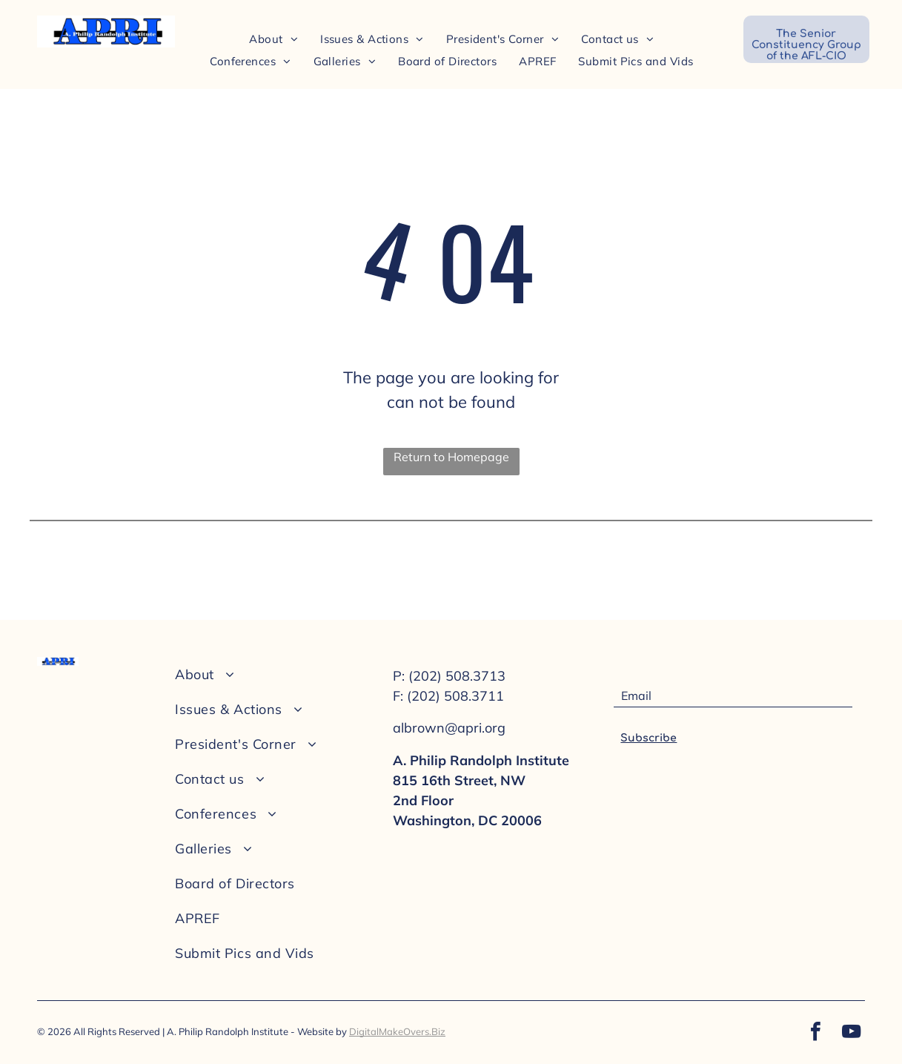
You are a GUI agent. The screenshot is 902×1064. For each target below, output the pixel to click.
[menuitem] (273, 38)
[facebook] (815, 1033)
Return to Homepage (451, 456)
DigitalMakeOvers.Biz (397, 1031)
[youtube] (851, 1033)
